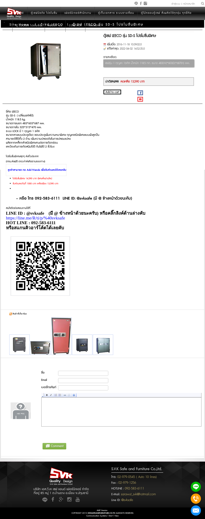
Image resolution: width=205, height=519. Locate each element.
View (117, 515)
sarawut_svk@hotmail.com (138, 494)
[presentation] (67, 434)
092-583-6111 (134, 488)
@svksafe (127, 500)
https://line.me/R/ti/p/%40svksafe (35, 218)
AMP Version (102, 510)
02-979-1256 (127, 482)
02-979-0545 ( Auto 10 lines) (136, 477)
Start (111, 515)
